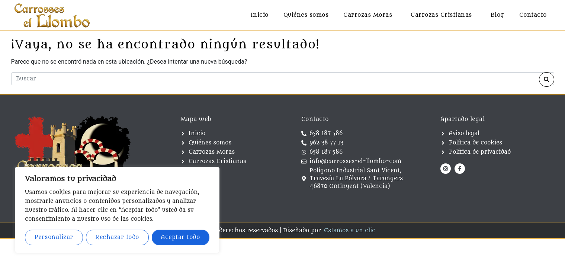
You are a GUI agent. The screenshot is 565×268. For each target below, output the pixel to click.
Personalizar (54, 237)
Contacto (533, 15)
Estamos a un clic (349, 232)
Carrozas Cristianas (441, 15)
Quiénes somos (306, 15)
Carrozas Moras (367, 15)
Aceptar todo (180, 237)
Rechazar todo (117, 237)
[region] (117, 210)
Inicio (260, 15)
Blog (497, 15)
